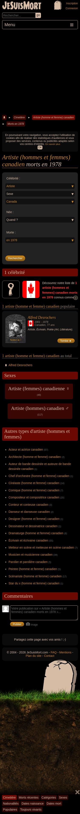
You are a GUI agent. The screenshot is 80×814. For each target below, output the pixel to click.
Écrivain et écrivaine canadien (28, 540)
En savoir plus (52, 144)
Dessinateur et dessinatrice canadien (33, 526)
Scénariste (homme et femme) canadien (35, 576)
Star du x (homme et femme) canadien (34, 583)
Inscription (72, 3)
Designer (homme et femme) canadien (34, 519)
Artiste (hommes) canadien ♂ (40, 411)
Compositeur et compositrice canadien (34, 497)
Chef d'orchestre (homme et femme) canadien (39, 476)
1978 (45, 321)
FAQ (54, 652)
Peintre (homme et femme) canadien (33, 569)
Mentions (65, 652)
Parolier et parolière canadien (28, 562)
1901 (37, 321)
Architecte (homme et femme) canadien (35, 457)
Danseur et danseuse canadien (29, 511)
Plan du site (33, 656)
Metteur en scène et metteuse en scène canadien (41, 547)
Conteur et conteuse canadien (28, 504)
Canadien (40, 325)
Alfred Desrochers (42, 317)
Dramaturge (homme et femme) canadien (36, 533)
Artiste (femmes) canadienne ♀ (39, 391)
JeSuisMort (21, 6)
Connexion (72, 8)
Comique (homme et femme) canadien (34, 490)
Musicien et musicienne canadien (30, 554)
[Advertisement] (40, 71)
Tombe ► (66, 340)
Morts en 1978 (15, 123)
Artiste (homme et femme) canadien (53, 117)
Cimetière (19, 117)
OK (40, 147)
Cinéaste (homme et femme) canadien (34, 483)
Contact (49, 656)
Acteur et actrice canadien (26, 449)
